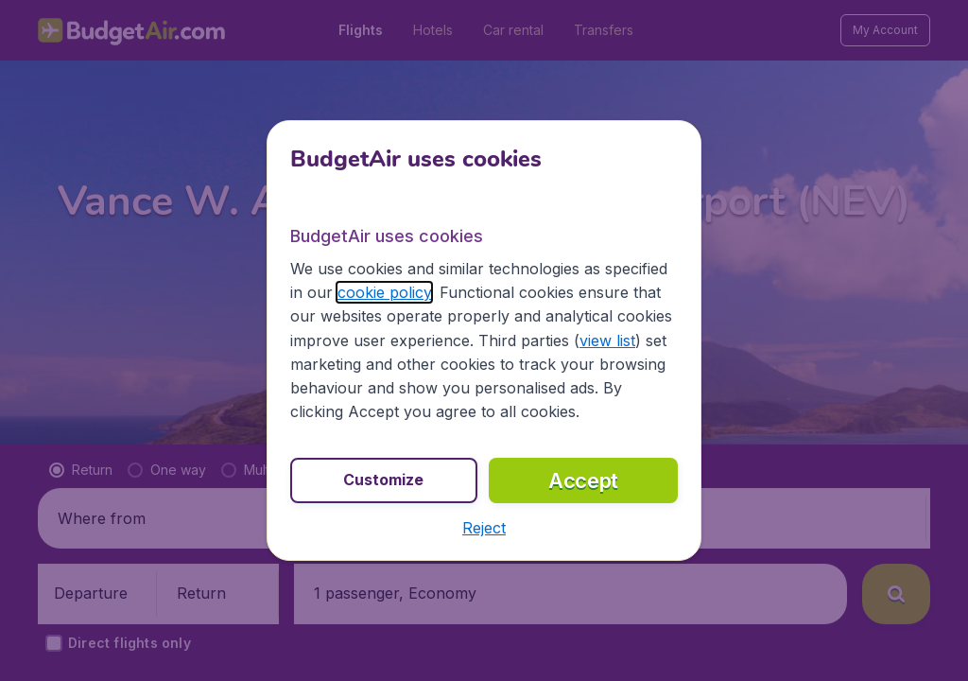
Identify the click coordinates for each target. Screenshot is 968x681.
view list (607, 340)
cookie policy (384, 292)
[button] (484, 527)
